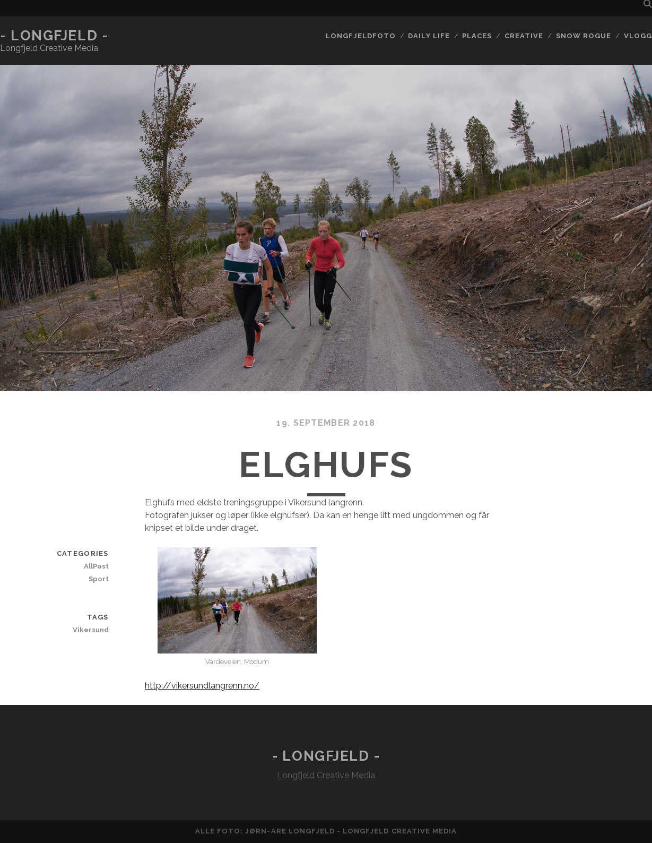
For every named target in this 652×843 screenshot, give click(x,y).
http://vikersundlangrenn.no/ (202, 686)
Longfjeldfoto (361, 36)
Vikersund (91, 630)
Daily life (428, 36)
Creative (524, 36)
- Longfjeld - (54, 36)
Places (477, 36)
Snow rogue (583, 36)
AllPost (96, 566)
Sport (99, 579)
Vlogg (638, 36)
